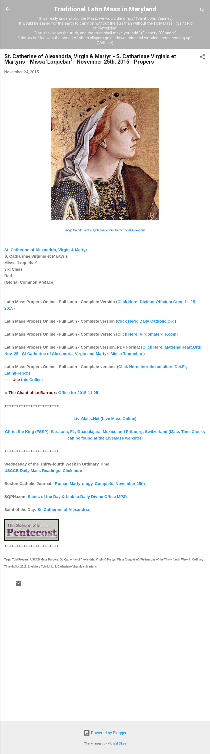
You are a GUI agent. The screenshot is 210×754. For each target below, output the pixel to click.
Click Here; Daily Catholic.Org (146, 321)
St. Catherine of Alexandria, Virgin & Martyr (45, 249)
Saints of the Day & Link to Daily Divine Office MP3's (78, 496)
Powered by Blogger (105, 732)
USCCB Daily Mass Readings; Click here (43, 470)
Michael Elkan (117, 743)
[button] (202, 58)
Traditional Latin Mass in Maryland (105, 9)
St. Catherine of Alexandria (63, 509)
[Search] (202, 11)
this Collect (32, 379)
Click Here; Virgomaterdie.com (146, 334)
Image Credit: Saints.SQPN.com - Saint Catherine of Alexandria (105, 230)
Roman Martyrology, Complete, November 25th (100, 483)
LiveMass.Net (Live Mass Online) (105, 418)
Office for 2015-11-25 (78, 392)
